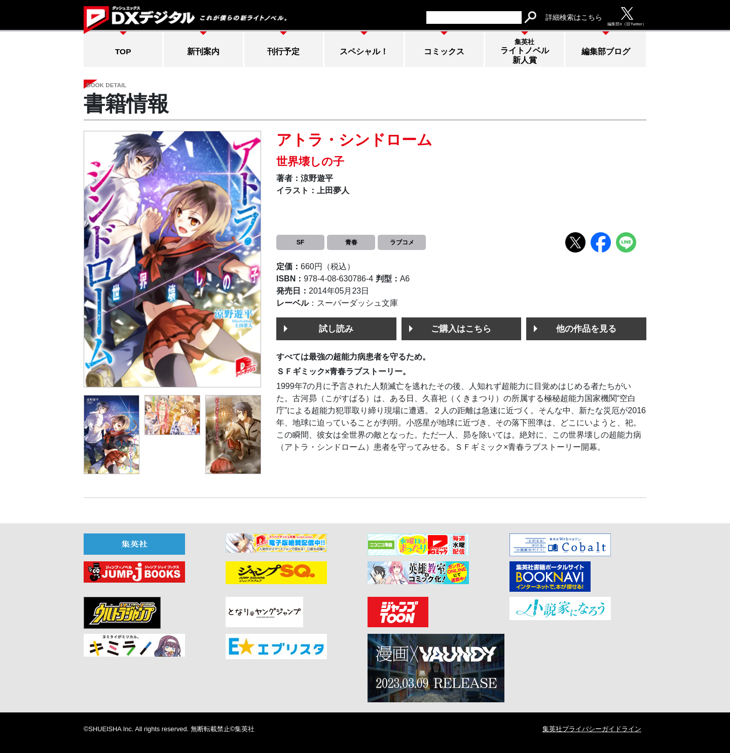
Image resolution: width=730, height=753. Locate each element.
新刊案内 (203, 51)
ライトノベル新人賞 (524, 51)
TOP (123, 51)
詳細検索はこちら (573, 17)
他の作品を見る (586, 328)
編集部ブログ (605, 51)
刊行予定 (283, 51)
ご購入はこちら (461, 328)
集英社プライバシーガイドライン (591, 729)
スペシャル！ (364, 51)
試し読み (336, 328)
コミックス (444, 51)
